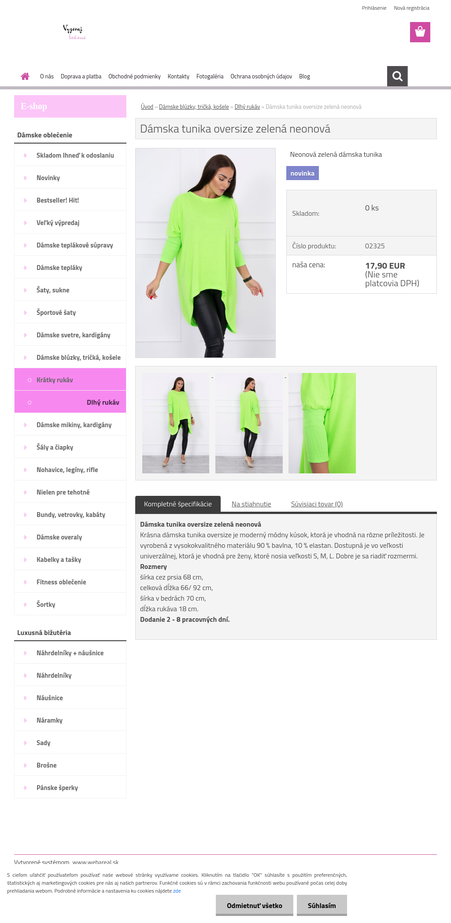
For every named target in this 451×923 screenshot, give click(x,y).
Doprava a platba (81, 76)
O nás (47, 76)
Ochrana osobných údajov (261, 76)
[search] (397, 76)
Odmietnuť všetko (254, 905)
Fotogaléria (209, 76)
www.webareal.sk (96, 862)
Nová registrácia (411, 8)
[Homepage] (23, 76)
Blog (304, 76)
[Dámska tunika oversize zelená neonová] (205, 152)
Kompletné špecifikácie (178, 503)
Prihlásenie (374, 8)
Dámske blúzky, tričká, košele (194, 106)
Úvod (147, 106)
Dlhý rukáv (247, 106)
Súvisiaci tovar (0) (317, 503)
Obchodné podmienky (134, 76)
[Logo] (74, 33)
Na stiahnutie (251, 503)
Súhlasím (322, 905)
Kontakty (178, 76)
